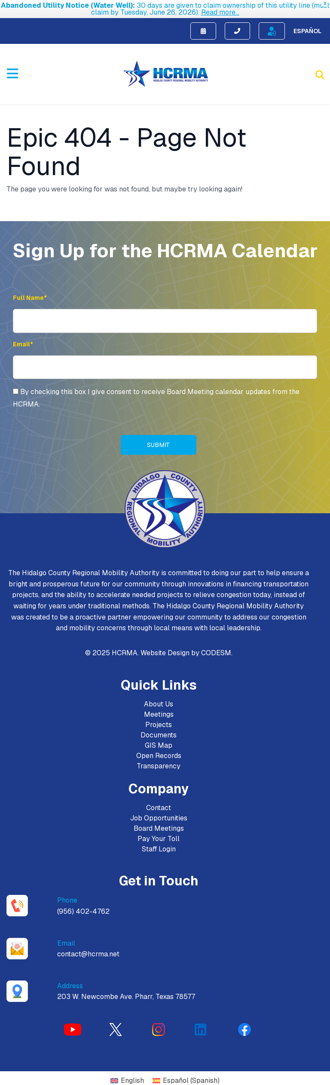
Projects (158, 719)
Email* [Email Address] (23, 338)
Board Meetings (159, 823)
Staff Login (159, 843)
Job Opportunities (158, 812)
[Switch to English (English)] (127, 1076)
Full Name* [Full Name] (30, 292)
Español (307, 25)
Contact (158, 802)
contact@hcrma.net (88, 948)
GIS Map (158, 740)
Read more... (220, 12)
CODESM (216, 647)
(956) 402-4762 (83, 906)
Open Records (158, 750)
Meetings (159, 709)
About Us (158, 698)
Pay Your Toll (159, 833)
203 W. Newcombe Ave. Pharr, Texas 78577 (126, 991)
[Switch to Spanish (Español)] (186, 1076)
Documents (159, 729)
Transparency (158, 760)
